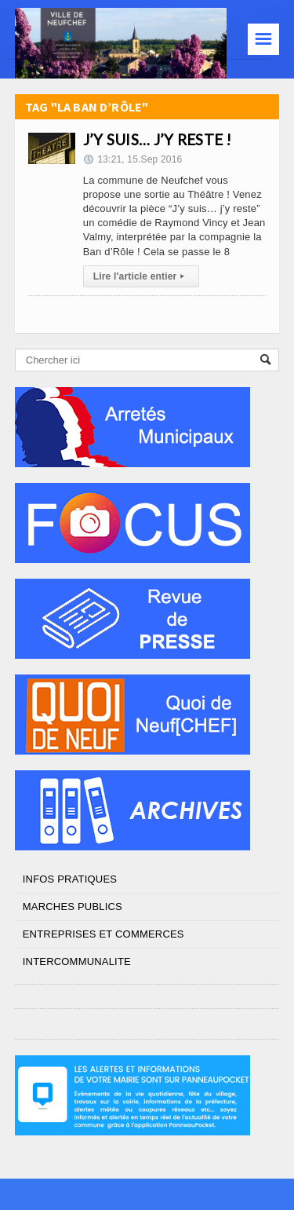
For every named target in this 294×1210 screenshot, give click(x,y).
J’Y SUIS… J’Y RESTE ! (157, 139)
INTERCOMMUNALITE (77, 961)
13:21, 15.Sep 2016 (133, 159)
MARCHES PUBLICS (72, 906)
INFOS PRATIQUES (70, 879)
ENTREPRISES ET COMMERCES (103, 934)
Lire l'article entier (141, 276)
